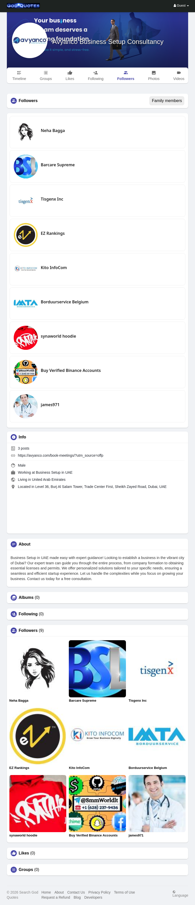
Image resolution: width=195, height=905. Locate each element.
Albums (26, 598)
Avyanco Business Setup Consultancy (108, 41)
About (59, 892)
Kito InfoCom (54, 267)
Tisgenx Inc (52, 199)
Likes (24, 853)
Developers (93, 897)
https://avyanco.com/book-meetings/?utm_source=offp (60, 455)
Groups (26, 870)
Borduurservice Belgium (65, 302)
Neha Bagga (53, 130)
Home (46, 892)
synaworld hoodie (58, 336)
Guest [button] (181, 5)
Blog (77, 897)
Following (28, 614)
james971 (50, 404)
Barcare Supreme (58, 165)
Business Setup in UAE (54, 472)
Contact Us (76, 892)
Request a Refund (55, 897)
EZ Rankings (53, 233)
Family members (167, 100)
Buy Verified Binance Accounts (71, 370)
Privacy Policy (99, 892)
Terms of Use (124, 892)
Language (180, 893)
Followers (28, 631)
